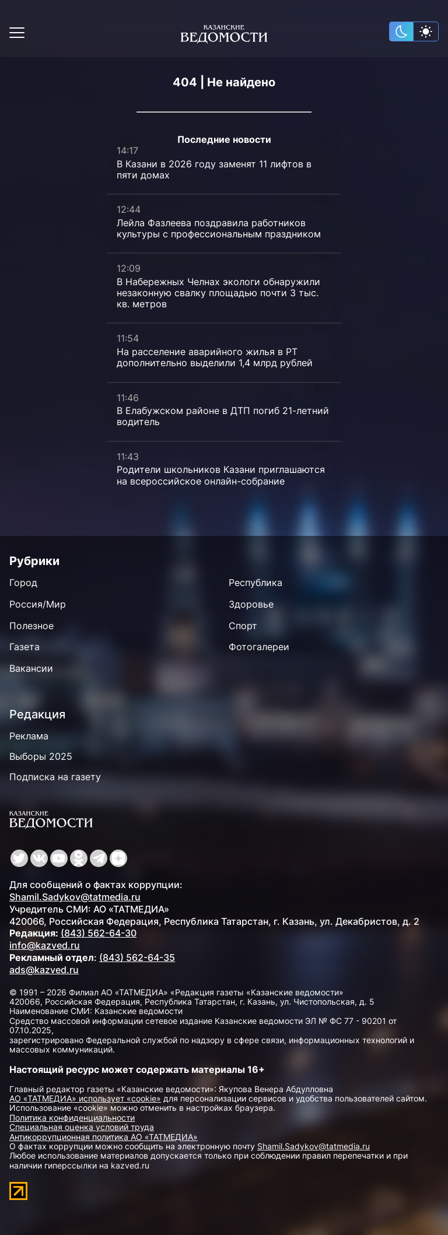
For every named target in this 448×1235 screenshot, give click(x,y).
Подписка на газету (55, 777)
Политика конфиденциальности (72, 1117)
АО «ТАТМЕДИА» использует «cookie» (85, 1098)
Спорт (243, 625)
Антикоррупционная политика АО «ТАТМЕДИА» (103, 1137)
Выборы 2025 (40, 756)
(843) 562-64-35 (137, 957)
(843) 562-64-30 (98, 933)
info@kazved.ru (44, 945)
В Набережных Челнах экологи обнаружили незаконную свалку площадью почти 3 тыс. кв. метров (218, 293)
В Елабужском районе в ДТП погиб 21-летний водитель (223, 416)
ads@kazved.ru (44, 970)
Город (23, 582)
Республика (255, 582)
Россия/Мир (37, 604)
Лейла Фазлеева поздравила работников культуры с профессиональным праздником (219, 228)
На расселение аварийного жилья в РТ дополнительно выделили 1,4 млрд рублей (215, 357)
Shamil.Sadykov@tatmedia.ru (75, 897)
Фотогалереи (259, 646)
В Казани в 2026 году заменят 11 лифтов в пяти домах (214, 169)
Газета (24, 646)
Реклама (28, 736)
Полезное (31, 625)
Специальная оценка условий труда (81, 1127)
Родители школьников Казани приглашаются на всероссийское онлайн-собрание (221, 475)
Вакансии (31, 668)
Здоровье (251, 604)
